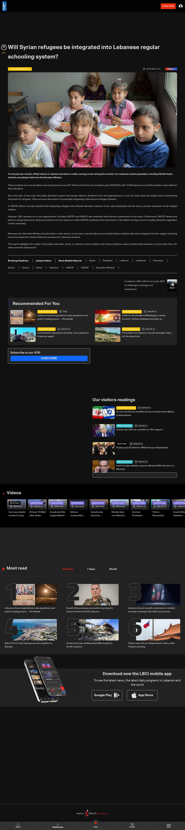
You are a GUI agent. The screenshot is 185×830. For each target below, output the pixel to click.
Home (19, 825)
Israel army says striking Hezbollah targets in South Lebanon (89, 642)
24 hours (67, 567)
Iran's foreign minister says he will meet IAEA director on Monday (145, 467)
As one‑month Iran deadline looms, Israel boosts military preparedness (145, 413)
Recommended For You (35, 304)
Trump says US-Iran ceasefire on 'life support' (139, 429)
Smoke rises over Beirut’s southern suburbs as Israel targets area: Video (118, 513)
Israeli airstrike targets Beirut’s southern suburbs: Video (58, 513)
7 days (89, 567)
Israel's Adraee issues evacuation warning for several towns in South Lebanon (89, 608)
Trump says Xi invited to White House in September (142, 447)
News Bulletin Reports (46, 311)
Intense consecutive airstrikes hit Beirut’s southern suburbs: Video (78, 513)
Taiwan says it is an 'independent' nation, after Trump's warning (151, 642)
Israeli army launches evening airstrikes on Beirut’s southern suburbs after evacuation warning (98, 513)
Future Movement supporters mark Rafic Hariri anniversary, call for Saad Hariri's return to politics (161, 513)
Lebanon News (35, 502)
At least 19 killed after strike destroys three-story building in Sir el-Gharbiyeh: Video (37, 513)
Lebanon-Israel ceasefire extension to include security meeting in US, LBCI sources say (151, 608)
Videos (13, 492)
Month (110, 567)
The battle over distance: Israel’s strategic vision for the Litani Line (147, 334)
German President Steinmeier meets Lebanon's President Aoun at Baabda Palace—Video (140, 513)
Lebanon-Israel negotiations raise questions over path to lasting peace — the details (62, 317)
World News (121, 443)
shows (132, 825)
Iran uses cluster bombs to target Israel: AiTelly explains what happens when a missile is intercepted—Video (17, 513)
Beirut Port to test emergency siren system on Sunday (28, 642)
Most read (16, 566)
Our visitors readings (113, 400)
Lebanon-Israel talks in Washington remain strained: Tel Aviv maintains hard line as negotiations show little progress (144, 317)
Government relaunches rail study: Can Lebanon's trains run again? (63, 334)
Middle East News (123, 425)
